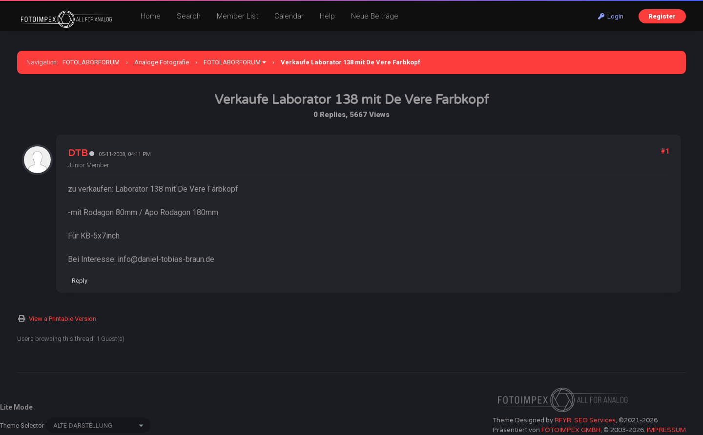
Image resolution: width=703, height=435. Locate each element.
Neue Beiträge (374, 16)
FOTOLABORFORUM (91, 62)
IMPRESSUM (666, 430)
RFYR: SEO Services (585, 420)
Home (151, 16)
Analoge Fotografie (161, 62)
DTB (78, 153)
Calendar (289, 16)
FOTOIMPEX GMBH (570, 430)
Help (327, 16)
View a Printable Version (62, 318)
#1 (665, 151)
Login (610, 16)
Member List (237, 16)
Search (189, 16)
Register (662, 16)
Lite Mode (16, 407)
